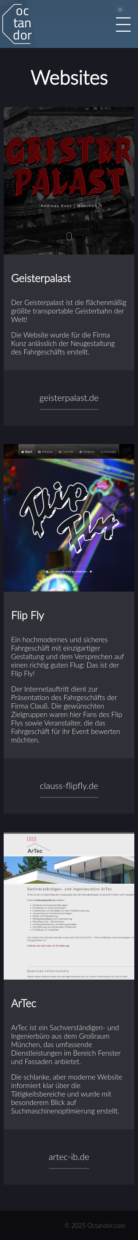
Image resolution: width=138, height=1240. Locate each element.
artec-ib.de (69, 1156)
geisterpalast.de (69, 397)
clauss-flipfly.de (69, 785)
